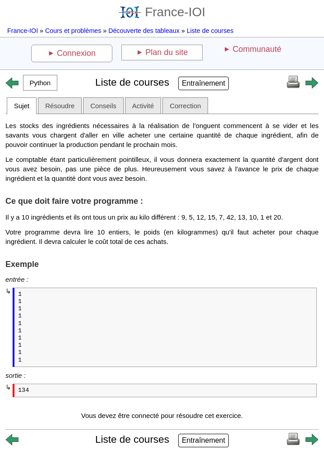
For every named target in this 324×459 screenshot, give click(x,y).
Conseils (103, 106)
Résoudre (59, 106)
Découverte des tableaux (144, 30)
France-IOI (162, 12)
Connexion (76, 53)
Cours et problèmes (73, 30)
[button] (40, 83)
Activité (143, 106)
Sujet (21, 106)
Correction (185, 106)
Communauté (256, 49)
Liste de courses (210, 30)
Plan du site (166, 52)
